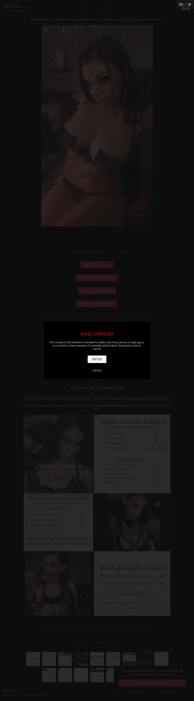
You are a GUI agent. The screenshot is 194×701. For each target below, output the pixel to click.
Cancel (97, 370)
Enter (97, 359)
